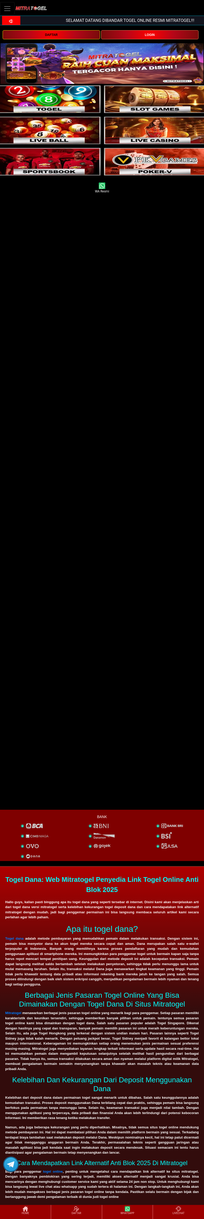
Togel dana (14, 938)
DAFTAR (51, 35)
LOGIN (150, 35)
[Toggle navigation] (7, 8)
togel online (53, 1171)
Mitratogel (13, 1013)
